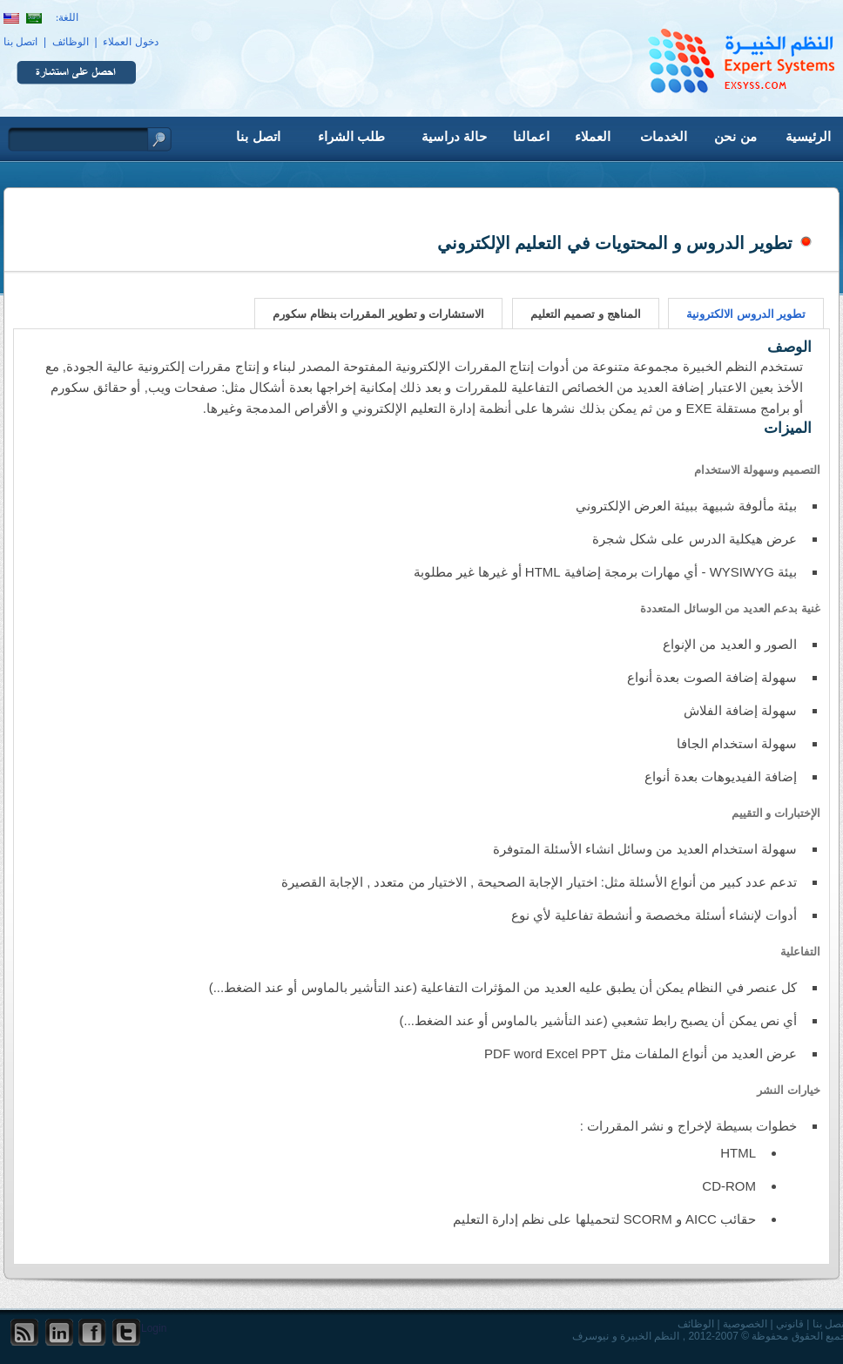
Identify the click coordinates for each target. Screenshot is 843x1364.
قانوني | (786, 1324)
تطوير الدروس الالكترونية (746, 314)
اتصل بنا (20, 42)
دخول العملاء (130, 42)
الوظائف (70, 42)
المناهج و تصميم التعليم (585, 314)
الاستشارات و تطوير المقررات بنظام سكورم (378, 314)
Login (153, 1328)
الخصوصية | (742, 1324)
